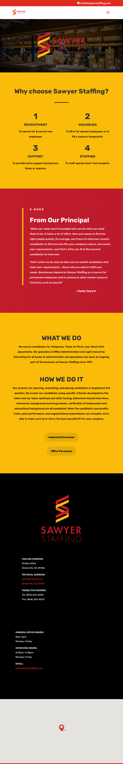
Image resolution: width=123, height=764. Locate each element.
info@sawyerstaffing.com (29, 668)
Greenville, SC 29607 (33, 583)
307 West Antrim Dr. (32, 579)
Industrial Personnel (61, 437)
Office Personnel (61, 451)
